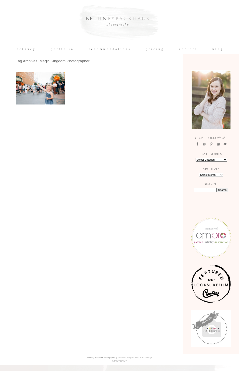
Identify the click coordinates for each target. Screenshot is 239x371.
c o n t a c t (187, 49)
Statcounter (119, 361)
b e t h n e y (26, 49)
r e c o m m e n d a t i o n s (109, 49)
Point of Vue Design (143, 357)
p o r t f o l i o (62, 49)
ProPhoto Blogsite (126, 357)
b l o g (217, 49)
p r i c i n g (154, 49)
